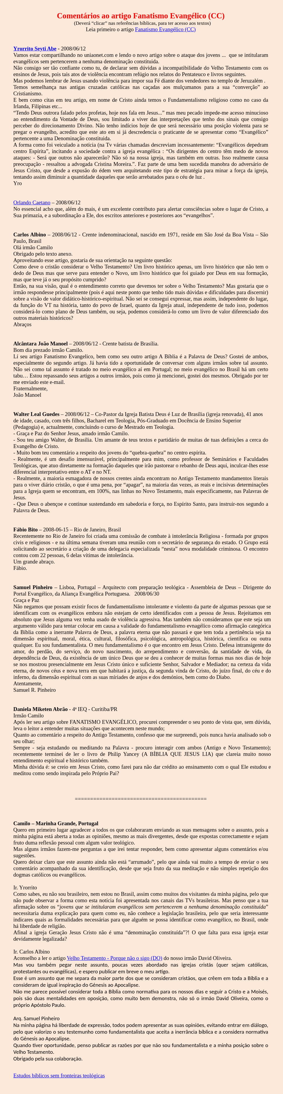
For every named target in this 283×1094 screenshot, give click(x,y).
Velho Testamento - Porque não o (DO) (114, 958)
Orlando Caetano (31, 202)
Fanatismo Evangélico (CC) (165, 29)
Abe (35, 48)
